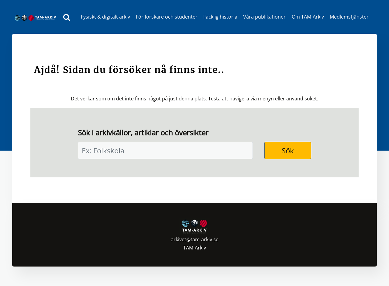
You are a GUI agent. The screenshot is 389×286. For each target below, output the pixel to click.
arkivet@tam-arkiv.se (195, 239)
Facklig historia (220, 16)
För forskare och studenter (167, 16)
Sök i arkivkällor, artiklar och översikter (143, 132)
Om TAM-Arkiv (308, 16)
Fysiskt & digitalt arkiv (105, 16)
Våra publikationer (264, 16)
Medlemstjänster (349, 16)
